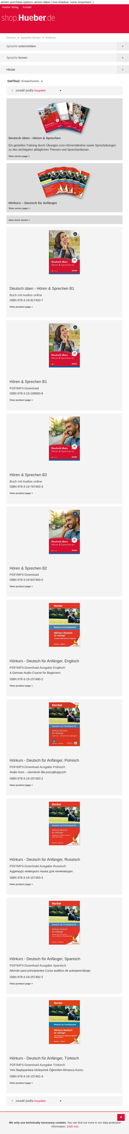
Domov (11, 37)
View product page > (21, 307)
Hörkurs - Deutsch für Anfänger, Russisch (45, 859)
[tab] (64, 81)
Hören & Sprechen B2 (28, 475)
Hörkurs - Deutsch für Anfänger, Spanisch (45, 959)
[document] (65, 1125)
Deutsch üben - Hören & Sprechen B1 (42, 288)
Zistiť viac (73, 1126)
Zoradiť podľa (24, 90)
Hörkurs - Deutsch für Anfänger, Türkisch (44, 1058)
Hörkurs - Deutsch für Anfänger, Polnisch (44, 760)
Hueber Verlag (10, 7)
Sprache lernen (31, 37)
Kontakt (27, 7)
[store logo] (28, 18)
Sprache (21, 46)
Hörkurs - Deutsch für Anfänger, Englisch (44, 661)
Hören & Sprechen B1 (28, 382)
